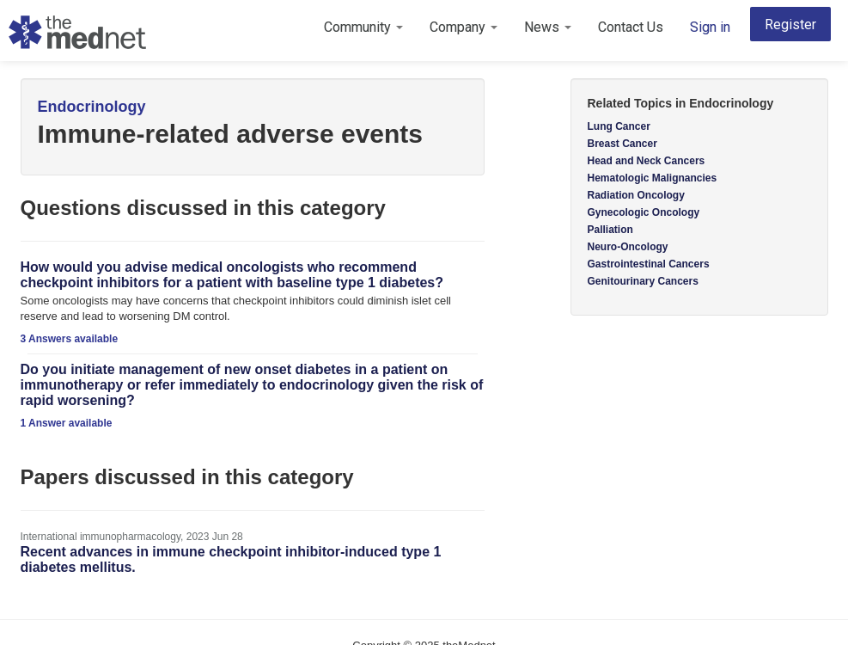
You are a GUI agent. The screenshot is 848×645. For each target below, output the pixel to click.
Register (790, 24)
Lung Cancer (619, 126)
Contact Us (630, 27)
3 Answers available (70, 339)
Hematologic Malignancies (652, 178)
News (547, 27)
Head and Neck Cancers (646, 161)
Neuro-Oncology (628, 247)
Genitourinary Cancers (643, 281)
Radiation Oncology (636, 195)
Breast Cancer (622, 144)
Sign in (710, 27)
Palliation (610, 230)
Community (363, 27)
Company (463, 27)
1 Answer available (67, 423)
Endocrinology (92, 106)
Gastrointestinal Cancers (649, 264)
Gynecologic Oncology (644, 212)
